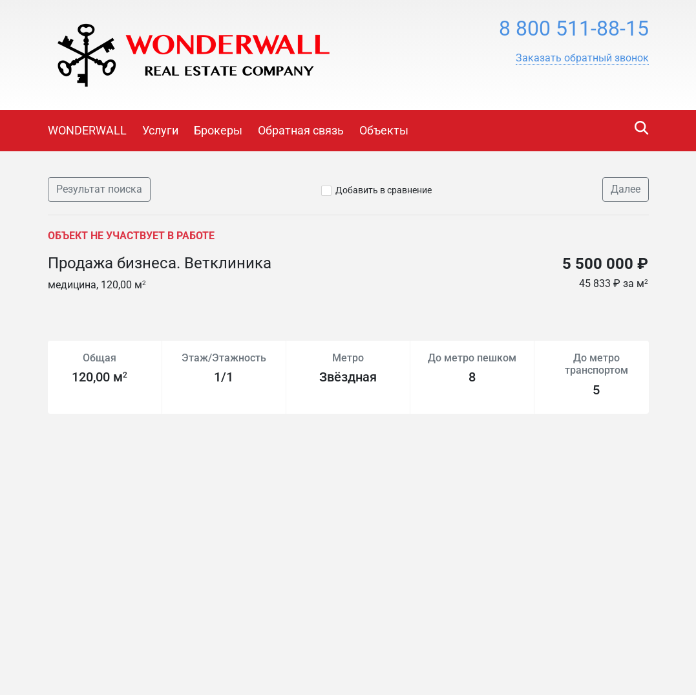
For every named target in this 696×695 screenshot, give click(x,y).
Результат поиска (99, 189)
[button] (582, 58)
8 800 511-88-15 (574, 28)
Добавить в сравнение (383, 190)
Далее (625, 189)
